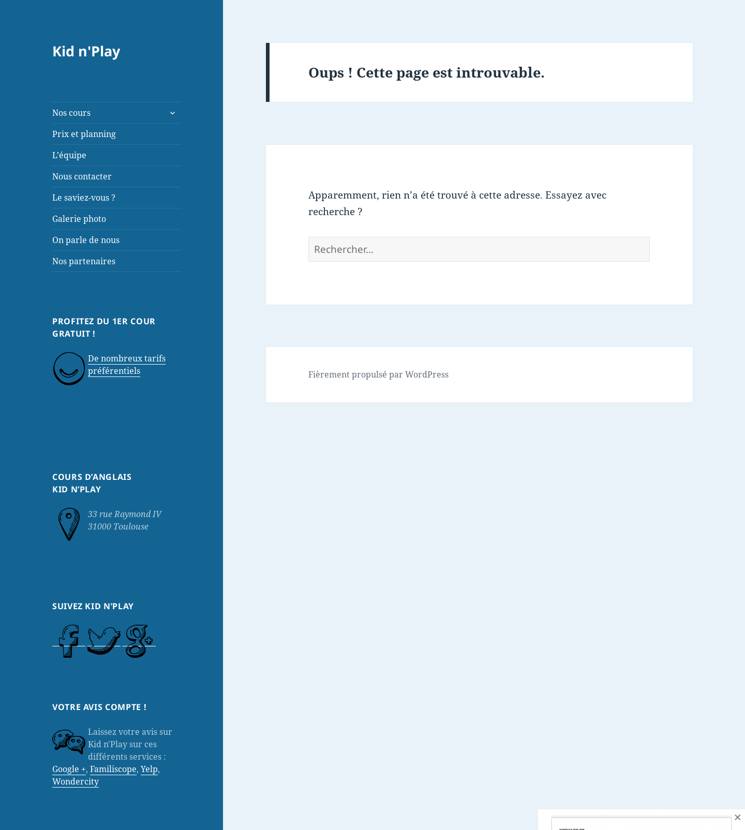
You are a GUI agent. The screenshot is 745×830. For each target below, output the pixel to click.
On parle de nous (86, 240)
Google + (69, 769)
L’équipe (69, 155)
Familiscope (113, 769)
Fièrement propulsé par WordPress (378, 374)
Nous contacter (82, 176)
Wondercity (75, 781)
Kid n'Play (86, 51)
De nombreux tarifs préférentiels (127, 364)
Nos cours (71, 112)
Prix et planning (84, 134)
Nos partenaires (83, 261)
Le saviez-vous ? (83, 197)
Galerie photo (79, 218)
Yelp (149, 769)
